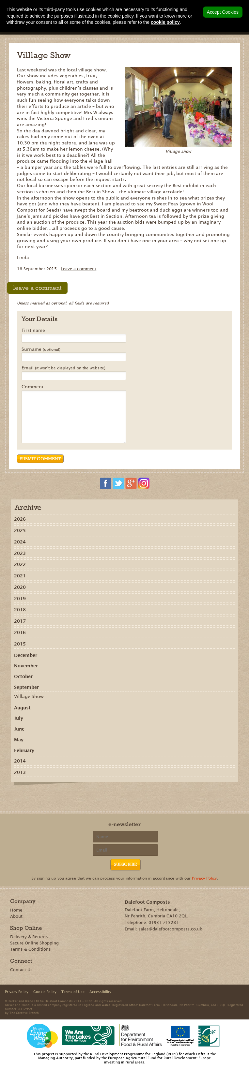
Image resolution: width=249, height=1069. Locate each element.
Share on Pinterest (116, 796)
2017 (20, 621)
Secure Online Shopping (34, 943)
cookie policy (165, 22)
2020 (20, 587)
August (22, 707)
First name (33, 330)
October (23, 676)
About (16, 916)
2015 (20, 643)
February (24, 750)
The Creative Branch (24, 1013)
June (19, 729)
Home (16, 910)
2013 (20, 772)
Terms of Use (73, 991)
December (25, 655)
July (18, 718)
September (26, 687)
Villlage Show (29, 696)
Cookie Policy (44, 991)
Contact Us (21, 969)
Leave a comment (78, 268)
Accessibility (100, 991)
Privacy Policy (204, 878)
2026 (20, 519)
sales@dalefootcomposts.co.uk (170, 929)
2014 (20, 761)
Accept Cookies (223, 12)
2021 (20, 575)
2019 (20, 598)
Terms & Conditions (30, 949)
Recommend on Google (107, 796)
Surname (41, 349)
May (18, 739)
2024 (20, 541)
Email (63, 368)
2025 (20, 530)
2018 (20, 609)
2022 (20, 564)
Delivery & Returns (29, 936)
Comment (32, 387)
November (26, 665)
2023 (20, 553)
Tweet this (126, 796)
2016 (20, 632)
